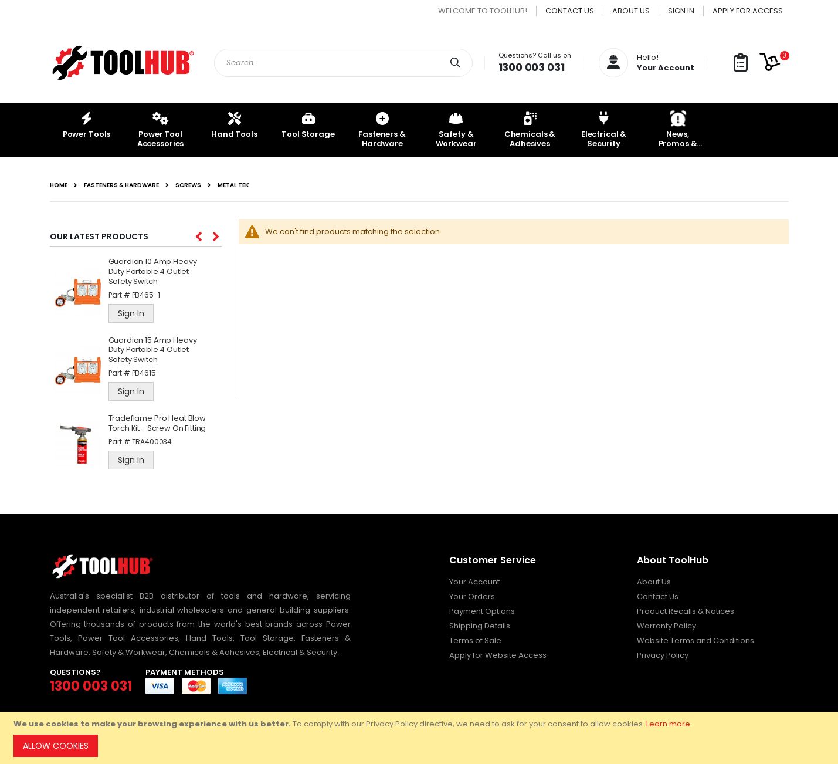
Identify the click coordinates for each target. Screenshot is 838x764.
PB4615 (144, 373)
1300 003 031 (531, 67)
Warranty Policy (666, 625)
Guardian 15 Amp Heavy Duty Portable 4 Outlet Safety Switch (152, 351)
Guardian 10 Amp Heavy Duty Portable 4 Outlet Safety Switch (152, 272)
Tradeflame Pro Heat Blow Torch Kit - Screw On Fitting (157, 424)
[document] (420, 738)
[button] (741, 63)
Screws (188, 185)
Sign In (681, 11)
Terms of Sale (475, 640)
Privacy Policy (662, 655)
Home (58, 185)
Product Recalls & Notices (685, 611)
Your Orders (472, 596)
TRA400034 (152, 442)
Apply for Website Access (498, 655)
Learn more (668, 723)
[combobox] (343, 63)
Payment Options (482, 611)
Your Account (474, 581)
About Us (631, 11)
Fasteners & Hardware (121, 185)
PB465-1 (146, 295)
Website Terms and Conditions (695, 640)
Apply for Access (748, 11)
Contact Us (569, 11)
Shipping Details (479, 625)
